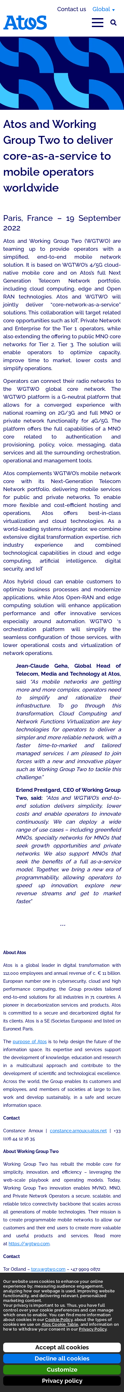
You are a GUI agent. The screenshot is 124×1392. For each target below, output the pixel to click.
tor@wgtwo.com (48, 1269)
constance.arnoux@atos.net (78, 1130)
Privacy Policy (93, 1329)
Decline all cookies (62, 1358)
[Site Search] (113, 22)
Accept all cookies (62, 1347)
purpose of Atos (30, 1041)
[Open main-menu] (97, 22)
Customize (62, 1369)
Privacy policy (62, 1380)
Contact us (71, 9)
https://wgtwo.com (29, 1243)
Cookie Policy (58, 1319)
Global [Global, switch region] (101, 9)
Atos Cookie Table (60, 1324)
